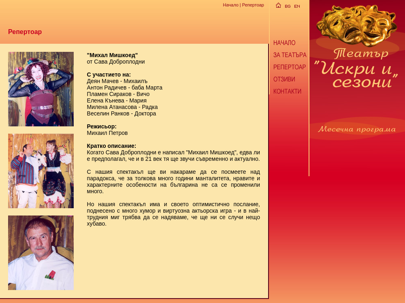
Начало (230, 4)
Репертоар (253, 4)
